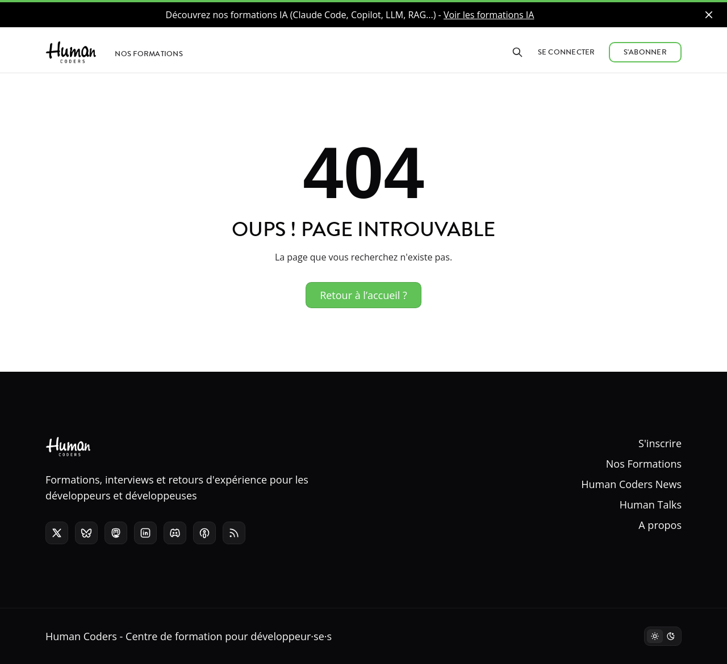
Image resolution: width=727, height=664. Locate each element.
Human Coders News (631, 484)
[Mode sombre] (663, 636)
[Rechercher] (517, 52)
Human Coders (81, 636)
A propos (660, 525)
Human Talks (651, 504)
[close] (709, 15)
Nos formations (149, 54)
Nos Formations (644, 463)
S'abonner (645, 52)
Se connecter (566, 52)
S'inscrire (660, 443)
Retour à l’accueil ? (363, 295)
